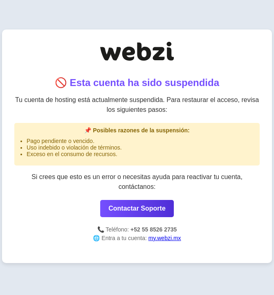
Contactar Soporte (137, 208)
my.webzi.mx (164, 238)
